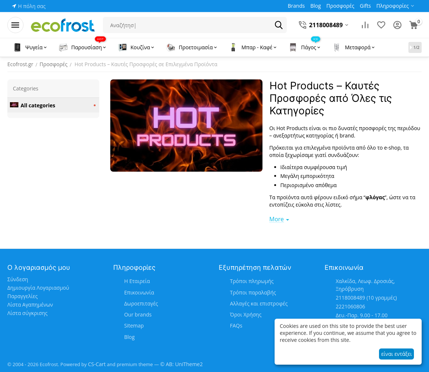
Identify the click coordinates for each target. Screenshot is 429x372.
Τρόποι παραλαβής (253, 292)
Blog (129, 336)
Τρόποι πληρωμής (252, 281)
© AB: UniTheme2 (181, 364)
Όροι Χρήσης (245, 314)
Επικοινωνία (139, 292)
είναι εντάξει (396, 353)
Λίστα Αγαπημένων (30, 304)
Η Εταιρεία (137, 281)
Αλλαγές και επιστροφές (258, 303)
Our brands (138, 314)
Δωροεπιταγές (141, 303)
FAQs (236, 325)
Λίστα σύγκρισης (27, 313)
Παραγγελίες (22, 296)
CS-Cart (97, 364)
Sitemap (134, 325)
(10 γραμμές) (366, 297)
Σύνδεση (17, 279)
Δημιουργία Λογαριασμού (38, 287)
